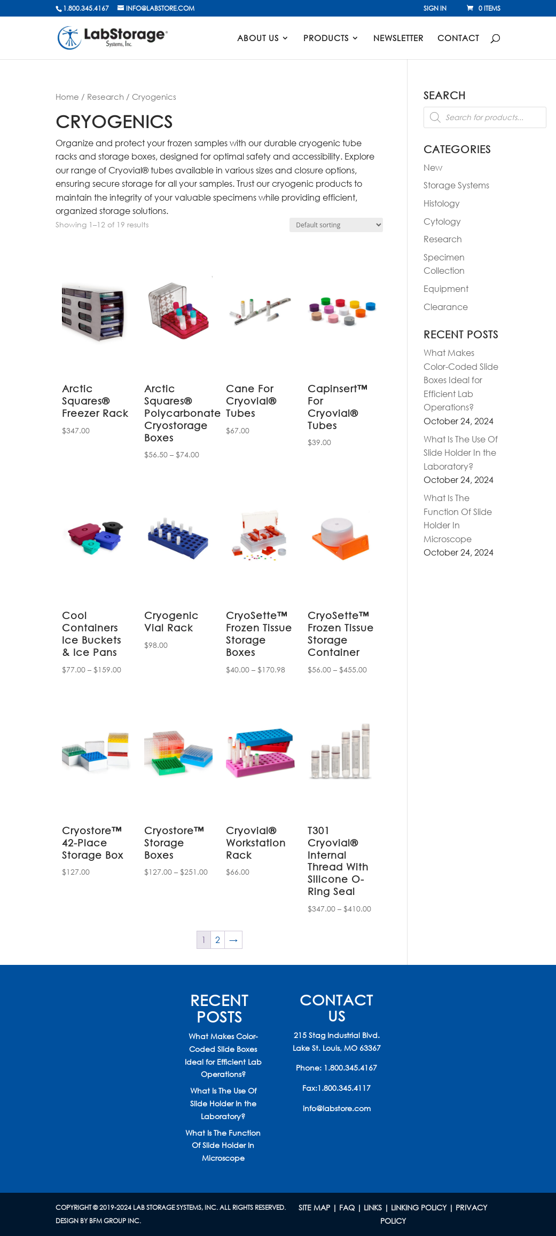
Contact (458, 38)
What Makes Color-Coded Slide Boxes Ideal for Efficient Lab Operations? (461, 380)
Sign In (435, 9)
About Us (258, 38)
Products (326, 38)
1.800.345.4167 (350, 1068)
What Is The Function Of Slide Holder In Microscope (223, 1145)
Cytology (442, 221)
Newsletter (398, 38)
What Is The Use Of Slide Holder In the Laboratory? (461, 452)
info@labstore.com (337, 1108)
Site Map (314, 1207)
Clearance (446, 306)
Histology (442, 203)
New (433, 167)
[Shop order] (336, 225)
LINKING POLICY (419, 1207)
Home (67, 96)
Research (105, 96)
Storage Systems (456, 185)
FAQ (347, 1207)
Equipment (446, 288)
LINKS (373, 1207)
